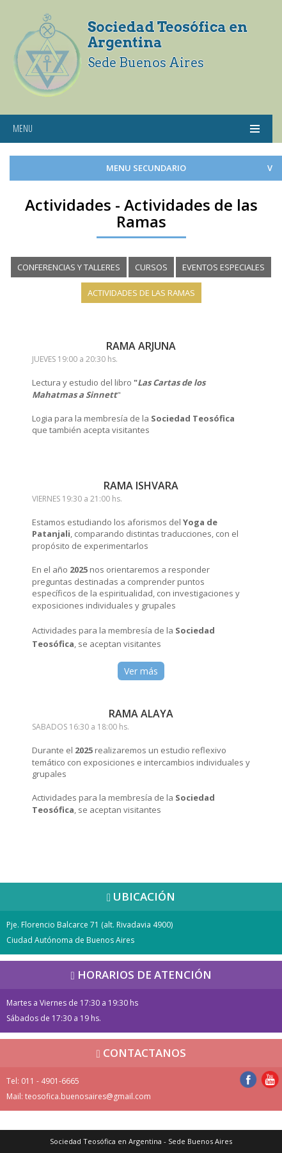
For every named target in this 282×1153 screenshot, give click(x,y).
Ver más (141, 671)
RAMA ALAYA (141, 714)
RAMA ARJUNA (141, 346)
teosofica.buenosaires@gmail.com (88, 1096)
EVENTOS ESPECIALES (223, 267)
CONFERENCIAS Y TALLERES (68, 267)
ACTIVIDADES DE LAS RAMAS (141, 292)
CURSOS (151, 267)
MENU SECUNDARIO (146, 168)
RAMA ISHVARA (141, 485)
